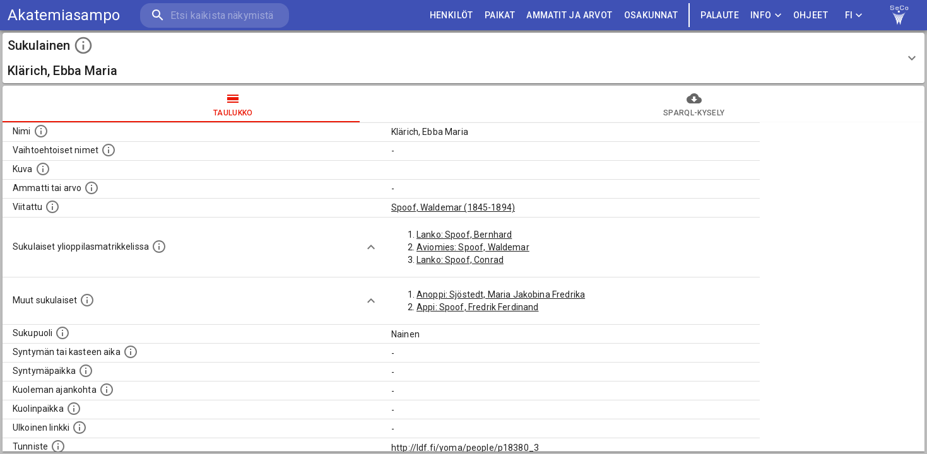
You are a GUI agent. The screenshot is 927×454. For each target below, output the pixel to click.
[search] (214, 15)
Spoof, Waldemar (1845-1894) (453, 207)
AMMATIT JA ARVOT (569, 15)
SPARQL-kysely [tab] (694, 104)
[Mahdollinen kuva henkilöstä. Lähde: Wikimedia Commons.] (43, 169)
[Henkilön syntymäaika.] (131, 352)
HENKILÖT (451, 15)
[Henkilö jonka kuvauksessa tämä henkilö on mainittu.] (52, 207)
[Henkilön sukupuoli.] (62, 333)
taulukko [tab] (233, 104)
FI (853, 15)
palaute (719, 15)
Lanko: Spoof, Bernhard (464, 235)
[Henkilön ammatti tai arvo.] (91, 188)
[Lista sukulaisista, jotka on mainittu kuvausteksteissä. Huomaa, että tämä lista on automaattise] (87, 300)
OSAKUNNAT (651, 15)
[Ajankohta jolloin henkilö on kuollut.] (107, 390)
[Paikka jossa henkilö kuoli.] (74, 409)
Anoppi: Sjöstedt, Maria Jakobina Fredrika (500, 294)
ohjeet (810, 15)
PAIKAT (500, 15)
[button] (463, 58)
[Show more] (371, 247)
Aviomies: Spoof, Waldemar (472, 247)
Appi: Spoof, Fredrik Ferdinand (477, 307)
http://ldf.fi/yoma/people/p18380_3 (465, 448)
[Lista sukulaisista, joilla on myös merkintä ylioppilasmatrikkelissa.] (159, 246)
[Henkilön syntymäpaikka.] (86, 371)
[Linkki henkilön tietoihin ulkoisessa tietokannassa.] (79, 427)
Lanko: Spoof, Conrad (460, 260)
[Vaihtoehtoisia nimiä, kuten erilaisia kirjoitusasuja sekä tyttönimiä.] (108, 150)
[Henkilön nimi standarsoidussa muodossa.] (41, 131)
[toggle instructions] (83, 45)
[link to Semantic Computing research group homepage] (899, 15)
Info (766, 15)
